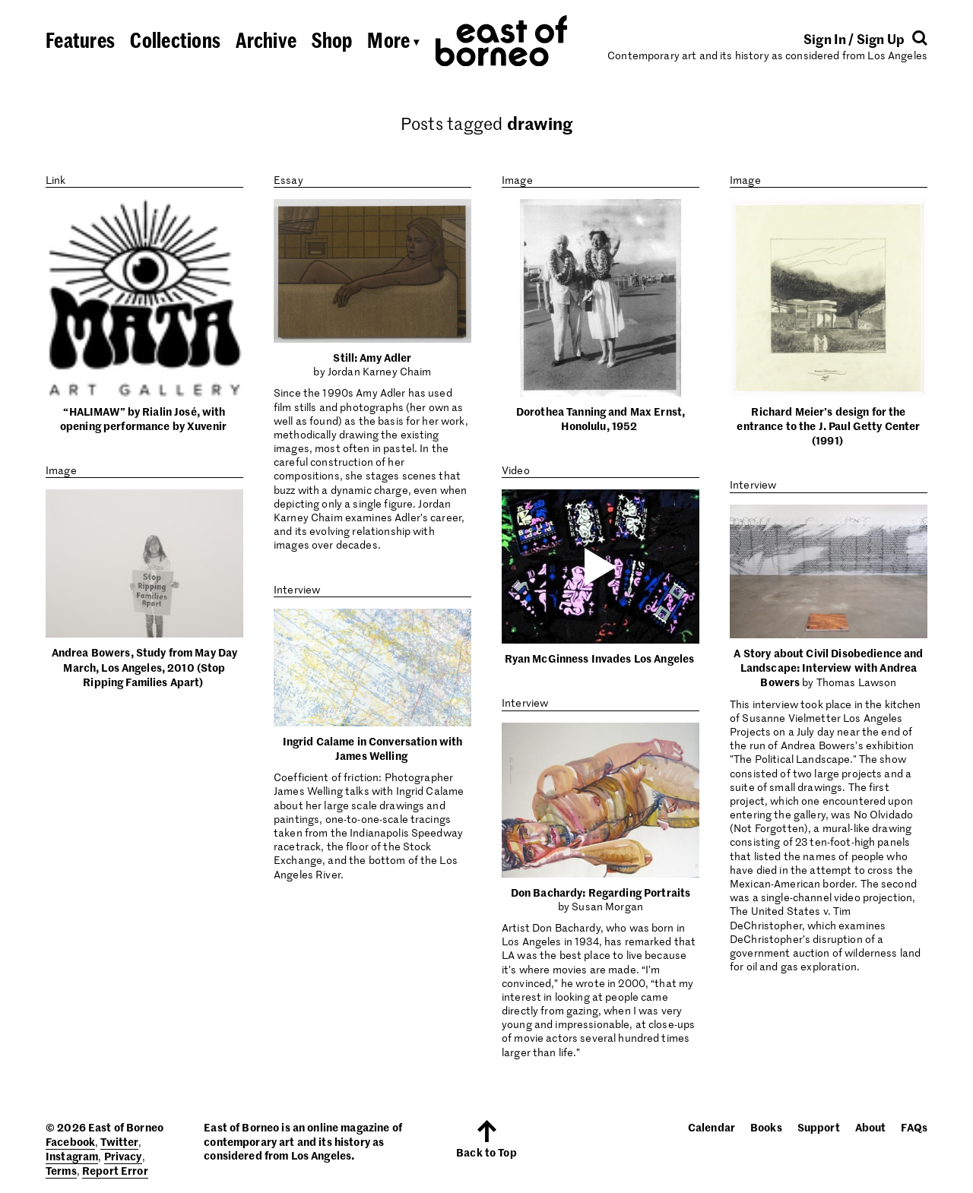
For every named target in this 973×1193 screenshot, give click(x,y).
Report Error (115, 1170)
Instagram (72, 1155)
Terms (61, 1170)
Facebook (70, 1141)
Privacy (123, 1155)
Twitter (119, 1141)
